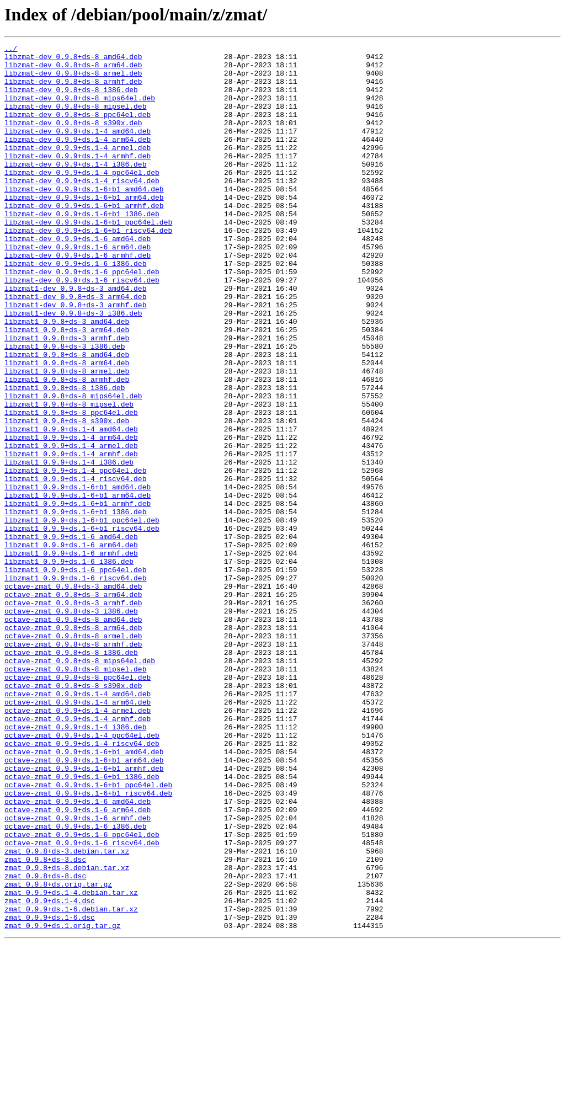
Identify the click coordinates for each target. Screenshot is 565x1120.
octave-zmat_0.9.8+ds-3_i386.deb (71, 725)
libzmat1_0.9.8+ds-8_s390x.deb (66, 497)
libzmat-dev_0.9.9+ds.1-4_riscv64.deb (81, 209)
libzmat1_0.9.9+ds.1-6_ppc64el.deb (75, 675)
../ (10, 50)
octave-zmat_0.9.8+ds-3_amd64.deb (73, 695)
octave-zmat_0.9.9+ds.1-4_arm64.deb (77, 834)
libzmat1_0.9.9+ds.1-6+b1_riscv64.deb (81, 626)
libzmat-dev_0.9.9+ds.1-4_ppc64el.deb (81, 199)
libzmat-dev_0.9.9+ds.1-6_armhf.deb (77, 298)
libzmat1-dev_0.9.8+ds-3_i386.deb (73, 367)
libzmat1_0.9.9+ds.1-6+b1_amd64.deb (77, 576)
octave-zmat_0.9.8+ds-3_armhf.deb (73, 715)
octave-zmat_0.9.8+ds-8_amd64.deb (73, 735)
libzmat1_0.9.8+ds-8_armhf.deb (66, 447)
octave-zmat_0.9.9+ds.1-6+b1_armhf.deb (84, 914)
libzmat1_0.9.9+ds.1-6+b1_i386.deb (75, 606)
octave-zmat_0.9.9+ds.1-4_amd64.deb (77, 824)
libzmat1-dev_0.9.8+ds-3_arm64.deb (75, 348)
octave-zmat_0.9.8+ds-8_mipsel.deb (75, 794)
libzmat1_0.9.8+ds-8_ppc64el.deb (71, 487)
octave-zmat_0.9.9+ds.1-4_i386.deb (75, 864)
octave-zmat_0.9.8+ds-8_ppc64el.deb (77, 804)
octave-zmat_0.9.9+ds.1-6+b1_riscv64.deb (88, 943)
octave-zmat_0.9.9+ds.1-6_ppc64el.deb (81, 993)
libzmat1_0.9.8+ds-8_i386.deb (64, 457)
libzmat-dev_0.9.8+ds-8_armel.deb (73, 79)
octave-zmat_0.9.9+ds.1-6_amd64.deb (77, 953)
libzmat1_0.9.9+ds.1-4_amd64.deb (71, 506)
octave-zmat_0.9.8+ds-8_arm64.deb (73, 745)
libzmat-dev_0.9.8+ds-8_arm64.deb (73, 69)
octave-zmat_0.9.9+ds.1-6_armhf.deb (77, 973)
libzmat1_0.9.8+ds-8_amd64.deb (66, 417)
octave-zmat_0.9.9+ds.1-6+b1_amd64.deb (84, 894)
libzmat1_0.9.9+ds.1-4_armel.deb (71, 526)
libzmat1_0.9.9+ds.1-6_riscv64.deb (75, 685)
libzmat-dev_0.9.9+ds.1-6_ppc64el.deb (81, 318)
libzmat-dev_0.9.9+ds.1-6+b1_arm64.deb (84, 228)
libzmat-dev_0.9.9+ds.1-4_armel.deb (77, 169)
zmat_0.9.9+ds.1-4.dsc (49, 1073)
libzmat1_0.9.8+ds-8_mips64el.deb (73, 467)
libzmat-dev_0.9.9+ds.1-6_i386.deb (75, 308)
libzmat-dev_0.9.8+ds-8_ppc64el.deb (77, 129)
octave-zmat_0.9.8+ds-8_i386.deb (71, 775)
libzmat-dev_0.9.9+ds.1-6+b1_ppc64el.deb (88, 258)
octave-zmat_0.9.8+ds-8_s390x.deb (73, 814)
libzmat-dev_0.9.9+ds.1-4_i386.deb (75, 189)
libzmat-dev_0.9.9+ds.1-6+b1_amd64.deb (84, 218)
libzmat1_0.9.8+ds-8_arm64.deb (66, 427)
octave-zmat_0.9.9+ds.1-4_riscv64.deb (81, 884)
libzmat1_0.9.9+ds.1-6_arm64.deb (71, 645)
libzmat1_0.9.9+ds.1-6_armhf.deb (71, 655)
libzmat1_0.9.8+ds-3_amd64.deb (66, 377)
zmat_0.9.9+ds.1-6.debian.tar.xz (71, 1082)
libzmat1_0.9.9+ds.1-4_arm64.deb (71, 516)
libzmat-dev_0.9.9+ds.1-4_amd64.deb (77, 149)
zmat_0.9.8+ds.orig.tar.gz (58, 1053)
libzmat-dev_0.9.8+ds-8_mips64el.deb (79, 109)
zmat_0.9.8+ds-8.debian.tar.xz (66, 1033)
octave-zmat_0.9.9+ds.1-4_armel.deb (77, 844)
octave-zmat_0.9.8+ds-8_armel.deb (73, 755)
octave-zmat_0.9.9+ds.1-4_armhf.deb (77, 854)
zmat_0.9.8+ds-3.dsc (45, 1023)
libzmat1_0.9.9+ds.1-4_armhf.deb (71, 536)
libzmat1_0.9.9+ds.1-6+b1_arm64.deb (77, 586)
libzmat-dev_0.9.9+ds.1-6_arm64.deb (77, 288)
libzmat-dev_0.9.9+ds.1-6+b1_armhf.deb (84, 238)
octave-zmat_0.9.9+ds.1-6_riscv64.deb (81, 1003)
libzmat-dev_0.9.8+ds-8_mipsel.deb (75, 119)
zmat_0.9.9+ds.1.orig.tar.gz (62, 1102)
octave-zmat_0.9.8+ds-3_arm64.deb (73, 705)
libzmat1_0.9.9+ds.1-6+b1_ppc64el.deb (81, 616)
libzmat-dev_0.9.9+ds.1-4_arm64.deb (77, 159)
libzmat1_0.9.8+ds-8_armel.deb (66, 437)
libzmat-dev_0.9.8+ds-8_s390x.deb (73, 139)
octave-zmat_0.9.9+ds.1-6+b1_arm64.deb (84, 904)
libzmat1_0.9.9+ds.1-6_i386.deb (69, 665)
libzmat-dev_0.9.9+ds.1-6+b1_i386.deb (81, 248)
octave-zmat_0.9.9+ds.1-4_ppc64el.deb (81, 874)
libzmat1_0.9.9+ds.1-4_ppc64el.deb (75, 556)
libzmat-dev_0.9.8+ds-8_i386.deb (71, 99)
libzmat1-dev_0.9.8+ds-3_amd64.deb (75, 338)
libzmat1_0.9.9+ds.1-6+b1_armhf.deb (77, 596)
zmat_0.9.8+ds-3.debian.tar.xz (66, 1013)
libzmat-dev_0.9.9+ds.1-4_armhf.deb (77, 179)
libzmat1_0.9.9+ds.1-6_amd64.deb (71, 636)
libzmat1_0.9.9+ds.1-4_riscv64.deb (75, 566)
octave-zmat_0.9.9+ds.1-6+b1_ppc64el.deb (88, 933)
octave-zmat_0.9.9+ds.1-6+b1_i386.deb (81, 924)
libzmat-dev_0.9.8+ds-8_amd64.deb (73, 60)
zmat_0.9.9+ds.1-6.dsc (49, 1092)
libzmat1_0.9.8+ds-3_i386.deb (64, 407)
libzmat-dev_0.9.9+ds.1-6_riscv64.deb (81, 328)
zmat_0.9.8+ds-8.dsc (45, 1043)
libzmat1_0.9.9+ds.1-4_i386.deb (69, 546)
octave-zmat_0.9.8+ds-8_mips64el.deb (79, 785)
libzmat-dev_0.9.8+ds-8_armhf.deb (73, 89)
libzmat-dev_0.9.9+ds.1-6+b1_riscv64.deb (88, 268)
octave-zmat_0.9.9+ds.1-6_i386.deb (75, 983)
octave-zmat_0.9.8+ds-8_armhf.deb (73, 765)
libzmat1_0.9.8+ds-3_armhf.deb (66, 397)
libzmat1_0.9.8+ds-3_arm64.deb (66, 387)
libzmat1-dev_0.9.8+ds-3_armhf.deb (75, 357)
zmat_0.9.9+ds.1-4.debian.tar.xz (71, 1063)
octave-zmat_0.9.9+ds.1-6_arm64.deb (77, 963)
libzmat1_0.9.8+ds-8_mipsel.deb (69, 477)
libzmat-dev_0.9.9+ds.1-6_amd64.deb (77, 278)
